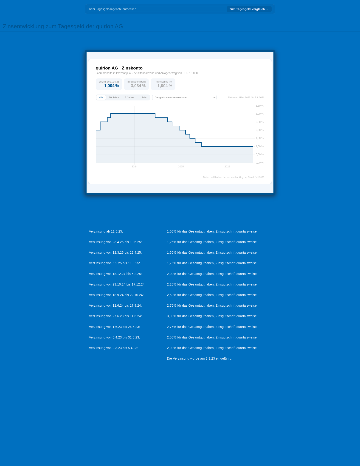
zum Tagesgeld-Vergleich (249, 9)
